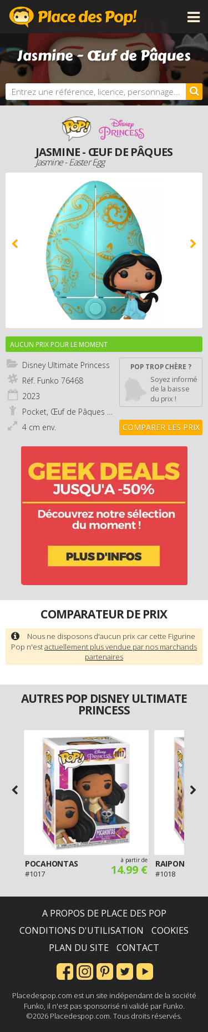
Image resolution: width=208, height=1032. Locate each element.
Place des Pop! (73, 16)
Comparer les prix (161, 427)
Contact (137, 948)
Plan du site (79, 948)
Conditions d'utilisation (81, 930)
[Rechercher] (194, 91)
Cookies (170, 930)
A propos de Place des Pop (104, 913)
